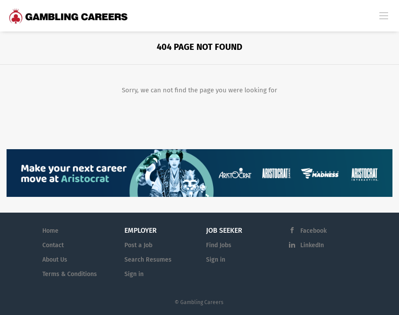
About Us (54, 259)
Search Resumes (148, 259)
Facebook (313, 230)
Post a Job (138, 245)
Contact (53, 245)
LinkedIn (312, 245)
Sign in (134, 274)
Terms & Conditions (69, 274)
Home (50, 230)
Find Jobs (218, 245)
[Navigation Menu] (383, 15)
